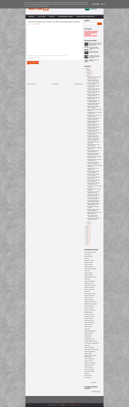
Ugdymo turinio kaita (88, 360)
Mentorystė (86, 291)
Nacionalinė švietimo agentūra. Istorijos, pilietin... (93, 86)
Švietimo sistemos (88, 375)
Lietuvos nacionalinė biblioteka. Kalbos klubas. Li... (93, 178)
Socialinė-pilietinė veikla (89, 339)
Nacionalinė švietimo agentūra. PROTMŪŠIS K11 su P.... (93, 204)
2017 (87, 235)
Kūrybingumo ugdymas (89, 287)
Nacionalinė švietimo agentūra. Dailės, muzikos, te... (93, 92)
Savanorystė (87, 328)
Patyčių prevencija (88, 324)
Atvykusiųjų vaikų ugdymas (90, 252)
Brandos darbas (87, 254)
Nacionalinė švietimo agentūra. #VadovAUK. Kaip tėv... (93, 119)
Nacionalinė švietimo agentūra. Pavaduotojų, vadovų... (93, 183)
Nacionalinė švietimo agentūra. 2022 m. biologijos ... (93, 107)
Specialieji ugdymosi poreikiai (90, 341)
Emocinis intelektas (88, 264)
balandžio (89, 73)
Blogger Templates (77, 405)
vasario (88, 222)
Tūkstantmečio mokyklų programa (91, 349)
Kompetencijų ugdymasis (89, 281)
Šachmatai (86, 373)
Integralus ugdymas (88, 274)
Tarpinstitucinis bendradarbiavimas (91, 343)
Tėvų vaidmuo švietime (89, 347)
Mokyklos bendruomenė (89, 295)
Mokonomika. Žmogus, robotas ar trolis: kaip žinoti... (94, 157)
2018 (87, 233)
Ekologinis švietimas (88, 262)
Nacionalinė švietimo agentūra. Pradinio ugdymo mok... (93, 89)
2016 (87, 237)
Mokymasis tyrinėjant (88, 308)
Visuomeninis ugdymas (89, 371)
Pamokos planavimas (88, 320)
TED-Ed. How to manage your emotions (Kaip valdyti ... (93, 198)
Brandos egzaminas (88, 256)
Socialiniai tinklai (87, 334)
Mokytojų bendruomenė (89, 316)
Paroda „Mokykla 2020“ (89, 322)
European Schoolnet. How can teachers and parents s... (93, 125)
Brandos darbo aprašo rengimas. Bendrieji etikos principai (94, 48)
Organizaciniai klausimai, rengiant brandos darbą (94, 52)
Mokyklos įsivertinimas (89, 299)
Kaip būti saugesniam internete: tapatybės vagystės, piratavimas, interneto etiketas (95, 44)
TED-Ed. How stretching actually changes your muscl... (94, 77)
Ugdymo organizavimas (89, 358)
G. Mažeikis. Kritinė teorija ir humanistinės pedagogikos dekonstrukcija (94, 56)
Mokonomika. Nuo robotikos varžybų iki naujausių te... (93, 136)
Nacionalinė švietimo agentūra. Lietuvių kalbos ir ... (93, 98)
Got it (103, 4)
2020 (87, 230)
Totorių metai (87, 345)
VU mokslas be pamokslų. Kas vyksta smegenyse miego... (93, 201)
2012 (87, 244)
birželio (88, 70)
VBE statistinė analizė (89, 365)
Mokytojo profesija (88, 312)
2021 (87, 228)
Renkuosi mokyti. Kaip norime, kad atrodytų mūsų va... (94, 160)
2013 (87, 242)
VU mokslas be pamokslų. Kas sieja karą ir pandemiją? (93, 163)
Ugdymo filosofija (88, 353)
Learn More (95, 4)
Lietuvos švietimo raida (89, 289)
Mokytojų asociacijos (88, 314)
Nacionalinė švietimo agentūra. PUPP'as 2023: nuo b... (93, 195)
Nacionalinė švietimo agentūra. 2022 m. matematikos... (93, 139)
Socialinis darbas (88, 337)
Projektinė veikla (87, 326)
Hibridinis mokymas (88, 272)
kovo (88, 75)
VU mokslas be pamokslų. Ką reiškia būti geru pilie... (93, 101)
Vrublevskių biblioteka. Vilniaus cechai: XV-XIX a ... (93, 145)
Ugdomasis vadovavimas (89, 351)
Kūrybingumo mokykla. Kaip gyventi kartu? (93, 169)
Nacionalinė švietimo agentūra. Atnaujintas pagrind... (93, 210)
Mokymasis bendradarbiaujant (90, 303)
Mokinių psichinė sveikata (89, 293)
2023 (87, 68)
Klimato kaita (87, 279)
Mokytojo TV (57, 405)
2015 (87, 239)
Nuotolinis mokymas (88, 318)
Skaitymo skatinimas (88, 332)
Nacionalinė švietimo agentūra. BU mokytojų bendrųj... (94, 116)
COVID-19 (86, 258)
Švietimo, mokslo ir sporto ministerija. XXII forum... (92, 216)
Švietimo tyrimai (87, 377)
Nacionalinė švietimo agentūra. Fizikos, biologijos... (93, 83)
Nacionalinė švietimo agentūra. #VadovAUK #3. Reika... (93, 104)
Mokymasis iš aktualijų (89, 306)
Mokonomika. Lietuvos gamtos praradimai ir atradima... (93, 154)
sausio (88, 223)
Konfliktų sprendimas (88, 283)
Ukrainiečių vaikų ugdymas (90, 362)
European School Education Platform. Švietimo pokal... (93, 80)
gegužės (89, 72)
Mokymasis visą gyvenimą (89, 310)
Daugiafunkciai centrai (89, 260)
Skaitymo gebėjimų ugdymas (90, 330)
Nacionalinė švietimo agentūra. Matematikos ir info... (93, 95)
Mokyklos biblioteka (88, 297)
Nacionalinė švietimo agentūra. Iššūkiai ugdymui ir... (93, 122)
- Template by (66, 405)
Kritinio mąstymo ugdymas (90, 285)
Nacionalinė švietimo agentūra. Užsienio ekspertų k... (93, 127)
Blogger (94, 382)
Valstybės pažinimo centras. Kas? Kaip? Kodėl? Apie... (94, 213)
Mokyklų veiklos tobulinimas (90, 301)
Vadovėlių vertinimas (88, 367)
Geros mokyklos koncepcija (90, 268)
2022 (87, 226)
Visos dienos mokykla (89, 369)
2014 (87, 241)
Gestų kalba (87, 270)
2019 (87, 231)
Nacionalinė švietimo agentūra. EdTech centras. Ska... (93, 192)
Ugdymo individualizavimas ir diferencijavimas (90, 356)
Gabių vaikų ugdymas (89, 266)
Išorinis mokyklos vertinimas (90, 277)
